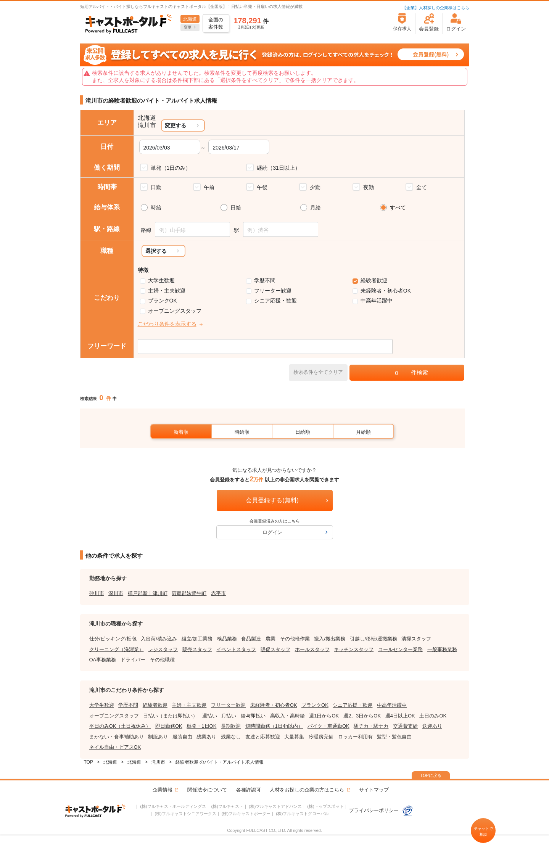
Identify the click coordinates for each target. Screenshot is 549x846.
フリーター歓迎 (272, 291)
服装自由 (182, 737)
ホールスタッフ (312, 649)
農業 (270, 639)
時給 (156, 207)
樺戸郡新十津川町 (147, 593)
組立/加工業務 (197, 639)
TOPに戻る (430, 775)
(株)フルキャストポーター (246, 813)
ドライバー (133, 660)
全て (421, 187)
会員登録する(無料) (272, 500)
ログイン (272, 532)
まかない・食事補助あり (116, 737)
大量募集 (294, 737)
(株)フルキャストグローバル (302, 813)
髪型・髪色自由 (394, 737)
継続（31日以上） (278, 168)
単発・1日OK (201, 726)
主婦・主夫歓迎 (166, 291)
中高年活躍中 (377, 301)
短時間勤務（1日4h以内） (274, 726)
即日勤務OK (168, 726)
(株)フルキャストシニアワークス (185, 813)
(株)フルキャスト (227, 806)
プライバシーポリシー (381, 810)
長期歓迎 (231, 726)
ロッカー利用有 (355, 737)
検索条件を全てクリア (318, 372)
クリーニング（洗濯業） (116, 649)
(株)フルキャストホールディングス (173, 806)
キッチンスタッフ (354, 649)
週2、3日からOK (362, 716)
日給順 (302, 432)
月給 (315, 207)
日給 (235, 207)
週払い (209, 716)
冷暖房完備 (321, 737)
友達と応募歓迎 (262, 737)
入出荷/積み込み (159, 639)
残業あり (206, 737)
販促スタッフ (275, 649)
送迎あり (432, 726)
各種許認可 (248, 790)
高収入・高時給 (287, 716)
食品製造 (251, 639)
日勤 (156, 187)
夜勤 (368, 187)
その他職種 (162, 660)
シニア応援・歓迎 (275, 301)
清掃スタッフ (416, 639)
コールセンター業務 (400, 649)
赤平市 (218, 593)
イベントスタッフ (236, 649)
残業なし (231, 737)
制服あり (158, 737)
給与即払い (253, 716)
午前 (209, 187)
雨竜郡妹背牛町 (189, 593)
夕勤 (315, 187)
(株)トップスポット (325, 806)
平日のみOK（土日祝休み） (120, 726)
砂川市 (96, 593)
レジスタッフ (163, 649)
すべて (398, 207)
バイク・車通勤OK (328, 726)
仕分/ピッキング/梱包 (113, 639)
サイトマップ (374, 790)
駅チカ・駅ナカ (371, 726)
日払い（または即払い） (170, 716)
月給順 (363, 432)
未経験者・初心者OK (386, 291)
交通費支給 (405, 726)
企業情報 (162, 790)
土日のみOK (432, 716)
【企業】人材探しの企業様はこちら (435, 7)
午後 (262, 187)
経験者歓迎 (374, 280)
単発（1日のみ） (171, 168)
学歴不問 (264, 280)
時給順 (242, 432)
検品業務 (227, 639)
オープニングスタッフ (174, 311)
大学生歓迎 (161, 280)
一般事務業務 (442, 649)
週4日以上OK (400, 716)
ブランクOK (162, 301)
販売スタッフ (197, 649)
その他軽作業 (295, 639)
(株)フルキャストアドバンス (275, 806)
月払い (228, 716)
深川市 (115, 593)
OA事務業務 (102, 660)
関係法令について (207, 790)
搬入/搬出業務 (329, 639)
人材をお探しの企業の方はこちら (307, 790)
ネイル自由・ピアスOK (115, 747)
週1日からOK (324, 716)
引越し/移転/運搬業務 (373, 639)
